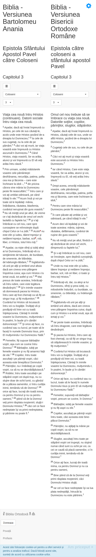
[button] (22, 94)
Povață (7, 531)
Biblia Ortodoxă (19, 514)
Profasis (7, 538)
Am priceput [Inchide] (80, 547)
